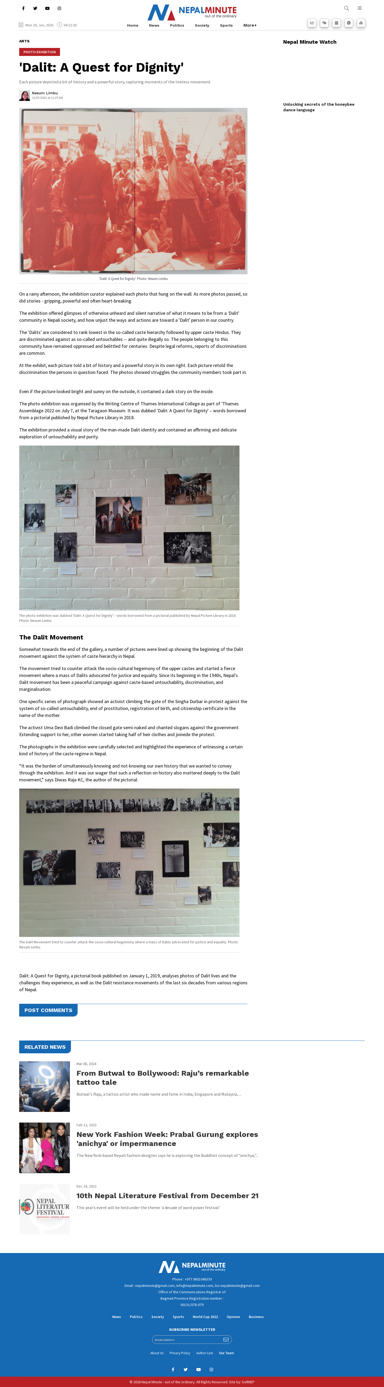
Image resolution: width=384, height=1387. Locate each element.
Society (202, 25)
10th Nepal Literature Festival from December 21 (168, 1195)
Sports (226, 25)
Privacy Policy (180, 1353)
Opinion (233, 1316)
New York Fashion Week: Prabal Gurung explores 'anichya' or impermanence (167, 1139)
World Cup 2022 (205, 1316)
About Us (156, 1353)
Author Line (204, 1353)
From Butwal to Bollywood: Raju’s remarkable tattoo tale (163, 1078)
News (154, 25)
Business (256, 1316)
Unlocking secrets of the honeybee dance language (318, 107)
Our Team (226, 1353)
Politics (177, 25)
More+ (250, 25)
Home (132, 25)
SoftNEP (248, 1382)
